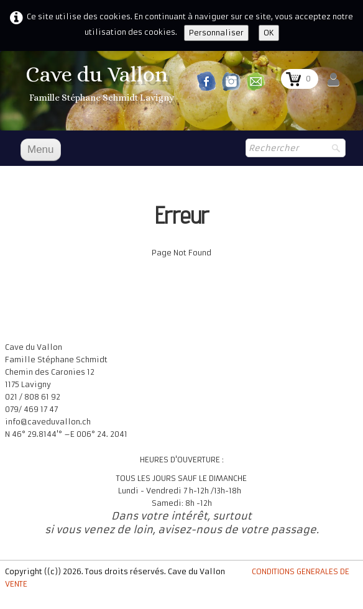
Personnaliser (216, 32)
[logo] (101, 84)
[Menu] (41, 150)
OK (269, 32)
